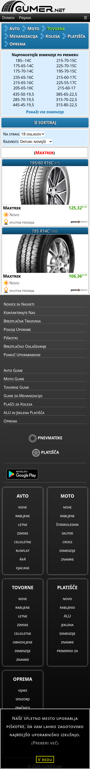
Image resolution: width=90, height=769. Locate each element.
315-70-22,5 (66, 99)
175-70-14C (23, 71)
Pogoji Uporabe (17, 329)
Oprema (10, 421)
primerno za (67, 650)
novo (67, 598)
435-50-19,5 (23, 94)
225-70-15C (66, 65)
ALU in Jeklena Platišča (24, 412)
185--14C (23, 60)
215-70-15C (66, 60)
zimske (22, 533)
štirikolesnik (67, 524)
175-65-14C (23, 65)
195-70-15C (66, 71)
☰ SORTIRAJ (45, 122)
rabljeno (67, 607)
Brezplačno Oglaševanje (25, 346)
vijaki (22, 690)
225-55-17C (66, 82)
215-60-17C (66, 77)
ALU (67, 616)
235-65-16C (23, 77)
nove (22, 507)
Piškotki (11, 338)
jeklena (67, 624)
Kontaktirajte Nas (19, 312)
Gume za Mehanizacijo (23, 395)
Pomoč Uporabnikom (22, 354)
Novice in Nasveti (19, 304)
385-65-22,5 (66, 94)
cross (67, 541)
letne (22, 524)
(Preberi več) (45, 743)
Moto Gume (14, 378)
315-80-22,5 (66, 104)
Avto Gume (13, 370)
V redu (45, 759)
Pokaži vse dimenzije (45, 111)
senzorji (23, 699)
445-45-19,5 (23, 104)
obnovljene (22, 642)
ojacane (22, 567)
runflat (23, 550)
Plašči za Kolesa (18, 404)
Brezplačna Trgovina (22, 321)
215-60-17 (66, 88)
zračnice (22, 707)
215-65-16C (23, 82)
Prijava (25, 17)
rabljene (22, 515)
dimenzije (67, 550)
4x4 (22, 559)
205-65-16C (23, 88)
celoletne (22, 541)
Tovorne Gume (16, 387)
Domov (8, 17)
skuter (67, 533)
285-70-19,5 (23, 99)
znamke (67, 559)
